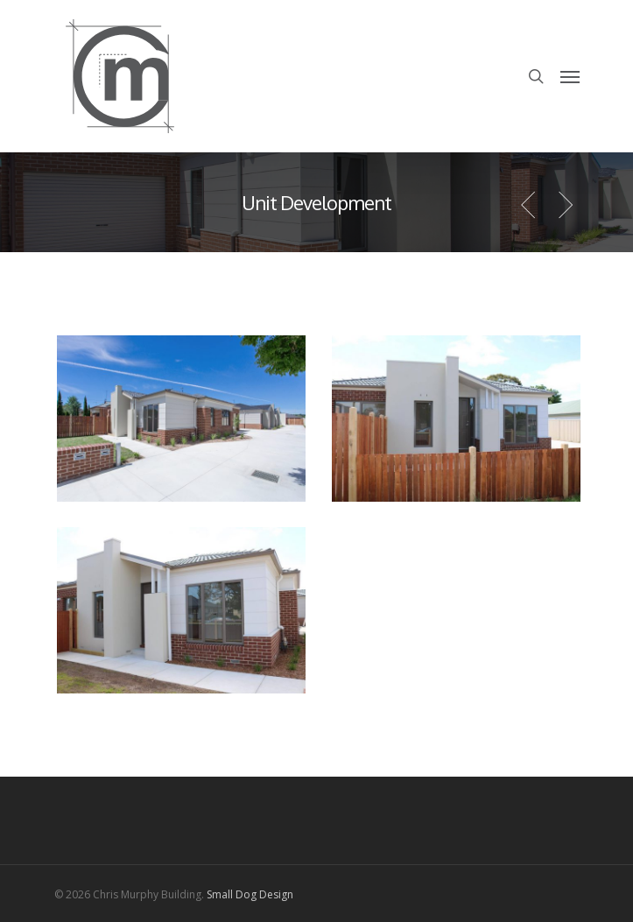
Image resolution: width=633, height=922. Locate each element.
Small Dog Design (250, 894)
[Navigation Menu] (570, 76)
